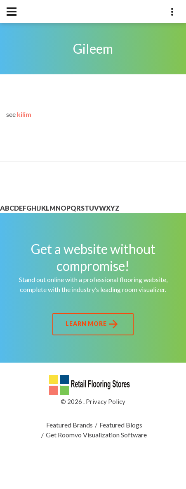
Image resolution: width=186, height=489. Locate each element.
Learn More (93, 324)
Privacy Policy (105, 401)
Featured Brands (69, 425)
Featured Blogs (120, 425)
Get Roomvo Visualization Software (96, 435)
